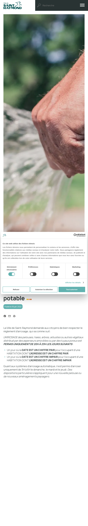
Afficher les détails (73, 283)
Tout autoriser (72, 289)
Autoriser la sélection (44, 289)
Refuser (16, 289)
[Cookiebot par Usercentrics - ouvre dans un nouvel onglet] (75, 235)
